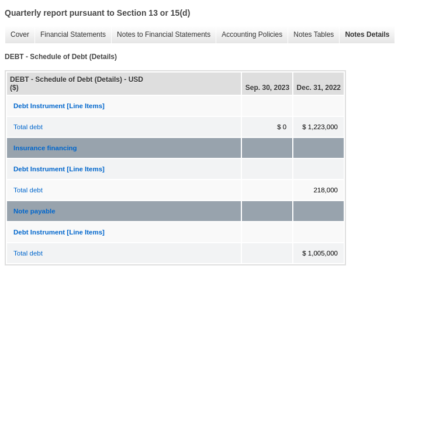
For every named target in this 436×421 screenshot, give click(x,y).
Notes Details (364, 34)
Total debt (28, 126)
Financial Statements (70, 34)
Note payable (34, 211)
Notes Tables (311, 34)
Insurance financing (45, 147)
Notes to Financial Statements (160, 34)
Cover (17, 34)
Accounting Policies (249, 34)
